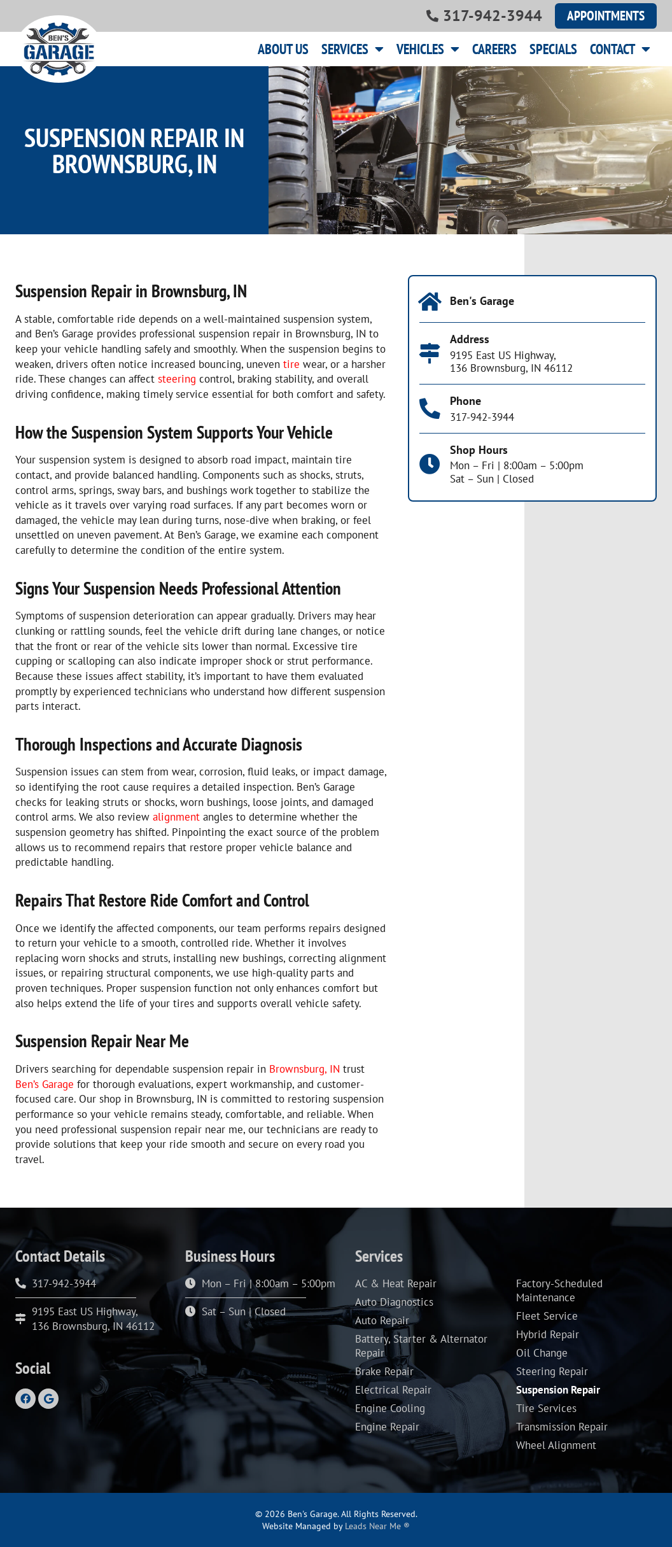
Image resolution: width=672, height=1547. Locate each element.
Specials (553, 49)
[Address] (429, 353)
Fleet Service (547, 1316)
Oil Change (542, 1353)
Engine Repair (387, 1427)
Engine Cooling (390, 1408)
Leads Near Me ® (377, 1526)
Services (352, 49)
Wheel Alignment (556, 1445)
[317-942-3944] (432, 16)
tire (291, 364)
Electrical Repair (393, 1390)
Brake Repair (384, 1371)
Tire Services (546, 1408)
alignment (176, 817)
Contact (620, 49)
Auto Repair (382, 1320)
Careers (494, 49)
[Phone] (429, 409)
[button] (606, 16)
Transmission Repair (562, 1427)
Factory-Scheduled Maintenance (559, 1290)
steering (177, 379)
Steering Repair (552, 1371)
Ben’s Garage (44, 1084)
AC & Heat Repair (396, 1283)
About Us (283, 49)
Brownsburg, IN (304, 1069)
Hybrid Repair (547, 1334)
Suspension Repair (558, 1390)
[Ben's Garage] (429, 302)
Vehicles (427, 49)
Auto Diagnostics (394, 1302)
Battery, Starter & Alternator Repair (421, 1346)
